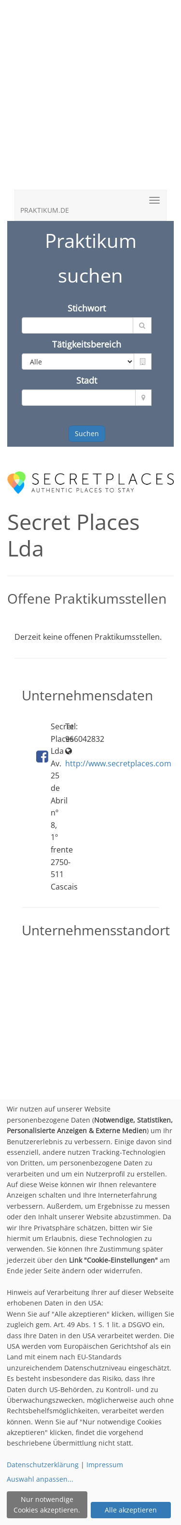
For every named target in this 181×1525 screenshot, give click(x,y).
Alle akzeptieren (131, 1509)
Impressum (104, 1464)
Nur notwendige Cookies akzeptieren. (47, 1504)
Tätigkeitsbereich (86, 344)
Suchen (87, 433)
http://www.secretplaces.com (118, 763)
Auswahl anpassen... (40, 1479)
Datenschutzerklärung (43, 1464)
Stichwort (87, 308)
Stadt (86, 380)
